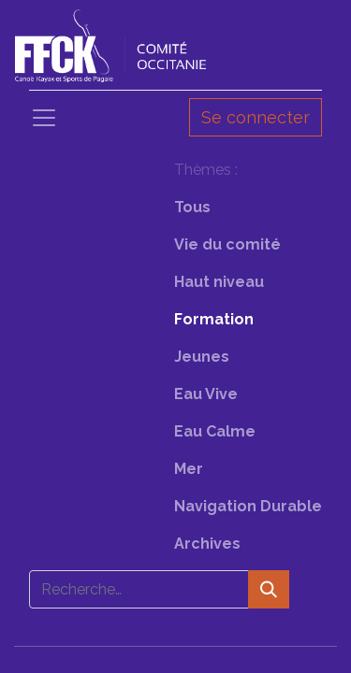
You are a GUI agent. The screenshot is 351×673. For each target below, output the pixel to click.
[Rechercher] (268, 589)
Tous (192, 207)
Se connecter (255, 117)
